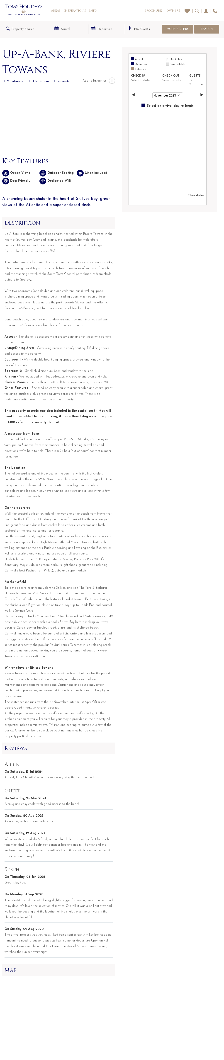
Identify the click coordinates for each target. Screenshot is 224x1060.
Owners (173, 11)
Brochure (153, 11)
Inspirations (75, 11)
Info (93, 11)
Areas (56, 11)
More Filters (177, 29)
